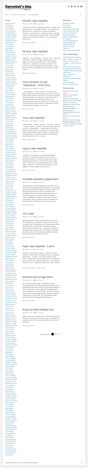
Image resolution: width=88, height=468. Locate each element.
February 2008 (9, 375)
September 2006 (10, 400)
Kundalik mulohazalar (29, 204)
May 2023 (8, 69)
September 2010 (10, 325)
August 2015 (9, 219)
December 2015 (10, 212)
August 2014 (9, 239)
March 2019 (8, 148)
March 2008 (8, 374)
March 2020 (8, 129)
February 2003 (9, 439)
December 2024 (10, 35)
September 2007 (10, 383)
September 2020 (10, 117)
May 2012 (8, 287)
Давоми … (29, 39)
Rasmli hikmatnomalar (69, 40)
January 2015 (9, 233)
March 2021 (8, 106)
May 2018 (8, 166)
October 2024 (9, 38)
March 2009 (8, 356)
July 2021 (8, 98)
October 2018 (9, 156)
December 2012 (10, 273)
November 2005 (10, 420)
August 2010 (9, 327)
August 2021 (9, 96)
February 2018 (9, 169)
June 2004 (8, 431)
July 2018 (8, 162)
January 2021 (9, 110)
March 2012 (8, 291)
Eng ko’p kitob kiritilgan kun (38, 309)
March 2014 (8, 246)
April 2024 (8, 50)
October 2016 (9, 194)
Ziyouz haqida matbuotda (70, 50)
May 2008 (8, 372)
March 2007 (8, 391)
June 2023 (8, 67)
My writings (66, 38)
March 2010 (8, 333)
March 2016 (8, 206)
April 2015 (8, 227)
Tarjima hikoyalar (68, 44)
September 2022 (10, 83)
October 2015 (9, 216)
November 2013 (10, 252)
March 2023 (8, 73)
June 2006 (8, 406)
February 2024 (9, 52)
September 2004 (10, 427)
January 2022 (9, 94)
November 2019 (10, 135)
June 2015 (8, 223)
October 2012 (9, 277)
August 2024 (9, 42)
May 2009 (8, 352)
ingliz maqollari (41, 268)
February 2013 (9, 270)
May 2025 (8, 25)
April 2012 (8, 289)
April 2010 (8, 331)
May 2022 (8, 90)
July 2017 (8, 183)
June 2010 (8, 329)
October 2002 (9, 443)
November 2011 (10, 298)
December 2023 (10, 56)
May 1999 (8, 454)
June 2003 (8, 437)
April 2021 (8, 104)
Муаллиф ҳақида (33, 14)
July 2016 (8, 200)
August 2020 (9, 119)
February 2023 (9, 75)
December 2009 (10, 339)
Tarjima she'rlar (67, 46)
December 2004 (10, 425)
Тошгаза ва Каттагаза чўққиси (72, 67)
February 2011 (9, 316)
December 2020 (10, 112)
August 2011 (9, 304)
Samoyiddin (66, 116)
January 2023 (9, 77)
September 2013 (10, 256)
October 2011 (9, 300)
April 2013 (8, 266)
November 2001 (10, 451)
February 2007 (9, 393)
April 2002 (8, 447)
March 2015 (8, 229)
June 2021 (8, 100)
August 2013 (9, 258)
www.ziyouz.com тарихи (18, 14)
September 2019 (10, 137)
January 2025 (9, 33)
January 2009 (9, 360)
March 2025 (8, 29)
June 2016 (8, 202)
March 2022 (8, 92)
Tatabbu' (65, 48)
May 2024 (8, 48)
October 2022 (9, 81)
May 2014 (8, 244)
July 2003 (8, 435)
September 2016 (10, 196)
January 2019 (9, 152)
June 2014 (8, 243)
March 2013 (8, 268)
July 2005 (8, 424)
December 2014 (10, 235)
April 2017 (8, 189)
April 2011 (8, 312)
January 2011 (9, 318)
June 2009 (8, 350)
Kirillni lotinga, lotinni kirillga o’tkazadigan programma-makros (72, 123)
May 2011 (8, 310)
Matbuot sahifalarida (29, 108)
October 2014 (9, 237)
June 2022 (8, 89)
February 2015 (9, 231)
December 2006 (10, 395)
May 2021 (8, 102)
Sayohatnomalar (67, 42)
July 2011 (8, 306)
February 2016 (9, 208)
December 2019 (10, 133)
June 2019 (8, 142)
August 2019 (9, 139)
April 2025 (8, 27)
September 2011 (10, 302)
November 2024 (10, 36)
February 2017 (9, 191)
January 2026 (9, 23)
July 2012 (8, 283)
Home (7, 14)
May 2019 (8, 144)
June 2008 (8, 370)
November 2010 (10, 321)
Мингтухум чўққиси (68, 82)
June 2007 (8, 387)
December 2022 (10, 79)
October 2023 (9, 60)
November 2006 (10, 397)
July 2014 (8, 241)
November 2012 (10, 275)
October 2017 (9, 177)
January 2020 (9, 131)
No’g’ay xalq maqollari (35, 51)
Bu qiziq (65, 25)
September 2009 (10, 345)
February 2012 (9, 293)
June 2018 (8, 164)
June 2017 (8, 185)
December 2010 (10, 320)
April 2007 (8, 389)
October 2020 (9, 115)
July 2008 (8, 368)
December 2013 (10, 250)
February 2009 (9, 358)
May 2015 (8, 225)
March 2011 (8, 314)
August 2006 (9, 402)
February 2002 (9, 449)
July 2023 (8, 65)
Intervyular (66, 27)
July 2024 (8, 44)
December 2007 (10, 377)
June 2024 (8, 46)
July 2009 (8, 348)
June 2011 (8, 308)
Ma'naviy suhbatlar (68, 33)
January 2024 (9, 54)
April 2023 (8, 71)
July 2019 (8, 140)
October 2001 (9, 452)
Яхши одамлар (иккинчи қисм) (72, 68)
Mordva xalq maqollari (35, 20)
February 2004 (9, 433)
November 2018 (10, 154)
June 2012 (8, 285)
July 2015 (8, 221)
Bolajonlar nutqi (67, 23)
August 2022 (9, 85)
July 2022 (8, 87)
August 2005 (9, 422)
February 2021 (9, 108)
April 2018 (8, 167)
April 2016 (8, 204)
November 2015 (10, 214)
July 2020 (8, 121)
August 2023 (9, 63)
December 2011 (10, 297)
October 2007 (9, 381)
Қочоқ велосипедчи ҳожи (70, 84)
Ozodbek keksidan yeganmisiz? (41, 179)
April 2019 (8, 146)
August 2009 (9, 347)
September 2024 (10, 40)
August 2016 (9, 198)
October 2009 (9, 343)
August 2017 (9, 181)
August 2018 (9, 160)
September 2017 (10, 179)
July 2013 (8, 260)
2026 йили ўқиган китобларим (72, 57)
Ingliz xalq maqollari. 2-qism (38, 246)
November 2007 (10, 379)
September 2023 (10, 62)
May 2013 (8, 264)
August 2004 (9, 429)
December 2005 (10, 418)
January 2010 (9, 337)
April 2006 (8, 410)
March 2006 (8, 412)
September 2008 (10, 364)
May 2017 (8, 187)
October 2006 (9, 399)
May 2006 (8, 408)
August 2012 (9, 281)
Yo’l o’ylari (28, 213)
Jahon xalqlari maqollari (30, 42)
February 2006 (9, 414)
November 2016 (10, 193)
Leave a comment (39, 24)
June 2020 (8, 123)
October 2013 (9, 254)
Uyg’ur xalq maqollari (35, 148)
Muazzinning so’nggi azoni (38, 277)
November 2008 (10, 362)
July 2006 (8, 404)
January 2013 (9, 271)
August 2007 (9, 385)
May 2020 (8, 125)
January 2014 (9, 248)
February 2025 (9, 31)
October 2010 (9, 323)
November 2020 (10, 114)
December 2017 (10, 173)
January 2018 (9, 171)
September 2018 (10, 158)
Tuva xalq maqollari (34, 117)
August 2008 (9, 366)
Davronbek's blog (21, 462)
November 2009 (10, 341)
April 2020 (8, 127)
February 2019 (9, 150)
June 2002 (8, 445)
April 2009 (8, 354)
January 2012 (9, 295)
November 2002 (10, 441)
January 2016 (9, 210)
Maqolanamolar (67, 35)
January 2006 (9, 416)
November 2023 (10, 58)
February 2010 (9, 335)
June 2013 (8, 262)
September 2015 (10, 218)
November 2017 (10, 175)
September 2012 (10, 279)
